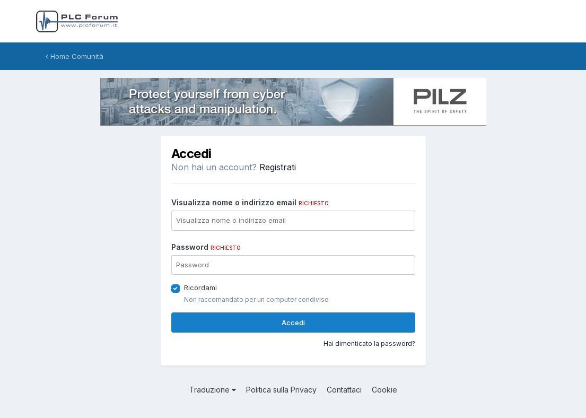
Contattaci (344, 389)
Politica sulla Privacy (281, 389)
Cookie (384, 389)
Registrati (277, 167)
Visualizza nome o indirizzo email (250, 202)
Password (206, 246)
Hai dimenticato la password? (369, 343)
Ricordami (200, 287)
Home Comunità (74, 56)
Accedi (293, 322)
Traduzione (212, 389)
